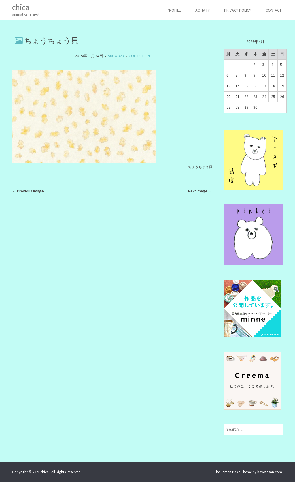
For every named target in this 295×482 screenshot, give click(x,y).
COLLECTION (139, 55)
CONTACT (273, 10)
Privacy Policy (237, 10)
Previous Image (28, 191)
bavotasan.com (269, 472)
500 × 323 (116, 55)
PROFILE (174, 10)
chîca (25, 9)
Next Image (200, 191)
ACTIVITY (202, 10)
